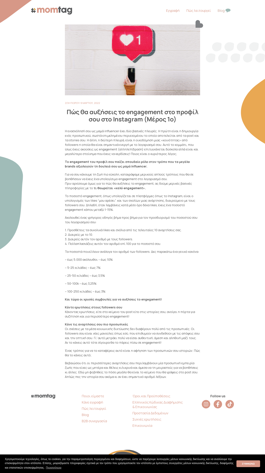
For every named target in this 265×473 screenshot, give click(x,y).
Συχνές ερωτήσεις (146, 419)
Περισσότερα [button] (53, 467)
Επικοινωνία (142, 425)
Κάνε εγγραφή (92, 402)
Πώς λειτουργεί (94, 408)
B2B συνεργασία (94, 421)
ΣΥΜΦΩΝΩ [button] (248, 463)
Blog (85, 414)
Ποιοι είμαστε (93, 396)
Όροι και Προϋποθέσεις (151, 396)
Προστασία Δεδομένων (150, 413)
